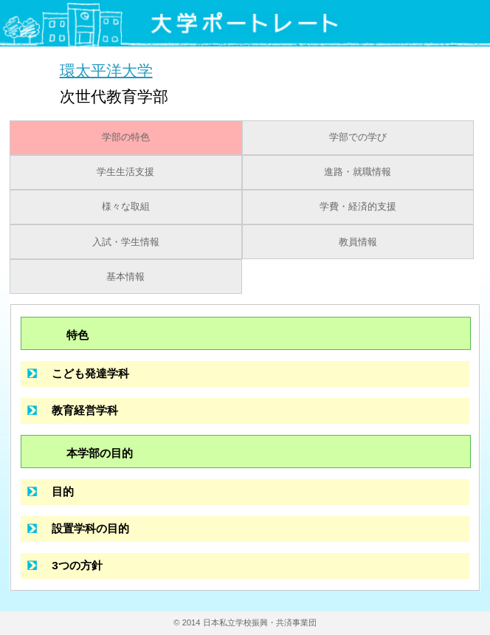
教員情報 (358, 242)
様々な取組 (126, 207)
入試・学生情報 (125, 242)
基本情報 (125, 277)
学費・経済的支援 (358, 207)
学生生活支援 (125, 172)
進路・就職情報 (357, 172)
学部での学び (358, 137)
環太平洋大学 (106, 69)
